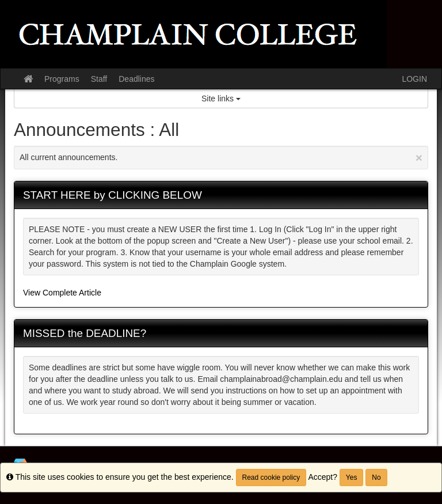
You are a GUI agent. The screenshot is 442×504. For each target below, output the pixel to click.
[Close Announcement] (419, 157)
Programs (61, 79)
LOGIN (414, 79)
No (376, 477)
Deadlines (136, 79)
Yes (351, 477)
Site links (221, 98)
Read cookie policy (271, 477)
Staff (99, 79)
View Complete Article (62, 292)
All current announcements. (221, 157)
